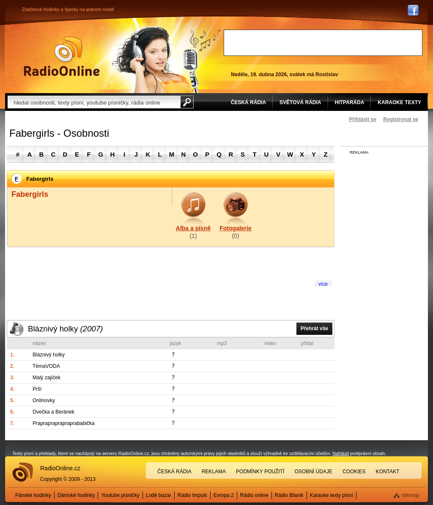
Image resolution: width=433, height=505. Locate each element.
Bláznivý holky (65, 328)
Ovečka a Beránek (53, 412)
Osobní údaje (313, 472)
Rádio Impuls (192, 495)
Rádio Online (62, 56)
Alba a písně (193, 228)
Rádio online (254, 495)
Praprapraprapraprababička (64, 423)
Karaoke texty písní (332, 495)
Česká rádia (174, 472)
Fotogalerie (235, 228)
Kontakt (388, 472)
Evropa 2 (224, 495)
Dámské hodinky (76, 495)
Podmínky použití (260, 472)
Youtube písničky (120, 495)
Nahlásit (340, 453)
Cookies (354, 472)
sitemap (410, 495)
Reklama (214, 472)
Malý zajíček (46, 378)
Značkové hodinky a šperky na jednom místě (68, 9)
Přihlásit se (362, 119)
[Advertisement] (323, 42)
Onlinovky (44, 400)
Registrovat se (400, 119)
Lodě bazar (158, 495)
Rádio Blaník (289, 495)
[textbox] (94, 102)
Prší (37, 389)
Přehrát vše (314, 328)
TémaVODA (46, 366)
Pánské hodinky (33, 495)
